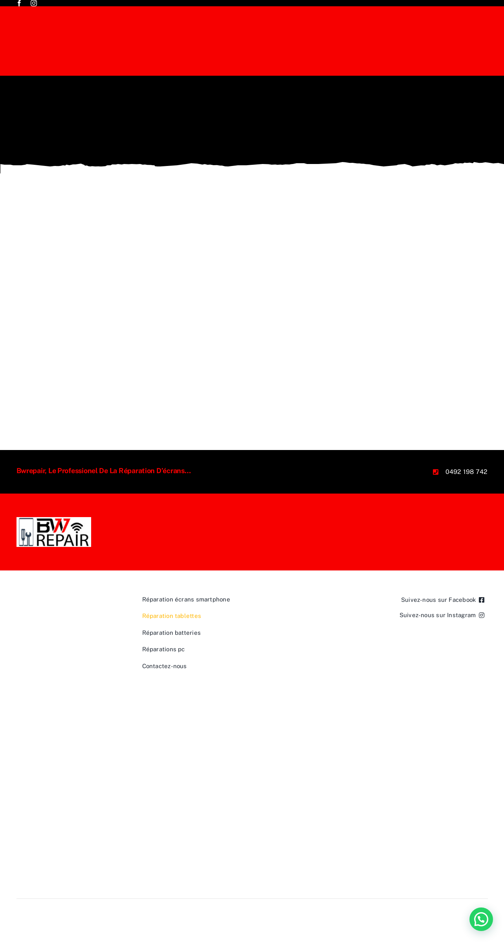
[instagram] (34, 3)
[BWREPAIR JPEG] (53, 520)
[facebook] (19, 3)
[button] (481, 919)
